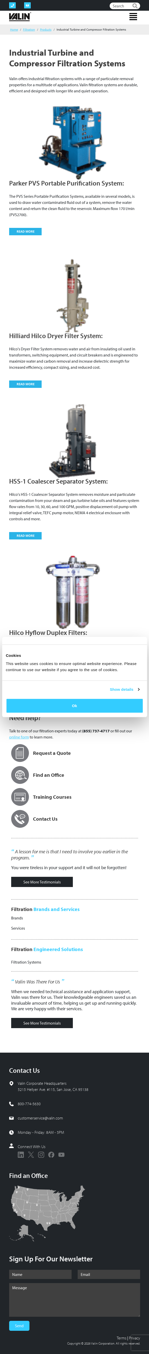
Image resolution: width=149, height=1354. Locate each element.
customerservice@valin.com (40, 1118)
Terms (121, 1337)
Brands (17, 917)
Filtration (29, 29)
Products (46, 29)
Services (18, 928)
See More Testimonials (42, 881)
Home (14, 29)
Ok (74, 705)
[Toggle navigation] (133, 16)
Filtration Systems (26, 962)
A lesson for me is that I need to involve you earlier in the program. (69, 854)
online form (19, 737)
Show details (122, 689)
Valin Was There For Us (37, 982)
